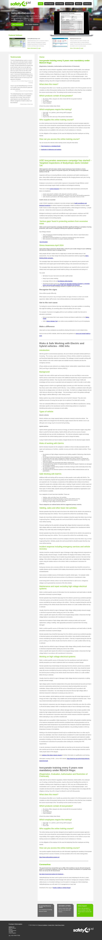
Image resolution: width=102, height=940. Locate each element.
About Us (78, 3)
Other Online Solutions (31, 24)
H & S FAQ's (69, 3)
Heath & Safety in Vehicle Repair (62, 887)
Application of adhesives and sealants (51, 149)
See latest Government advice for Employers (51, 874)
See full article (43, 242)
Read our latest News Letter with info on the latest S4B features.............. (64, 910)
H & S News (59, 3)
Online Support (82, 906)
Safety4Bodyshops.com (23, 13)
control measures (54, 188)
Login (39, 48)
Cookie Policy (51, 925)
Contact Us (87, 3)
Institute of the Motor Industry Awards (52, 755)
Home (40, 3)
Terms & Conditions (42, 925)
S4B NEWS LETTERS (64, 906)
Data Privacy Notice (59, 925)
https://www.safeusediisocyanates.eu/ (49, 857)
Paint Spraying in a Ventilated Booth (50, 146)
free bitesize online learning (65, 281)
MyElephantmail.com (75, 38)
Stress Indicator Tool (52, 321)
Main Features (49, 3)
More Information (17, 24)
